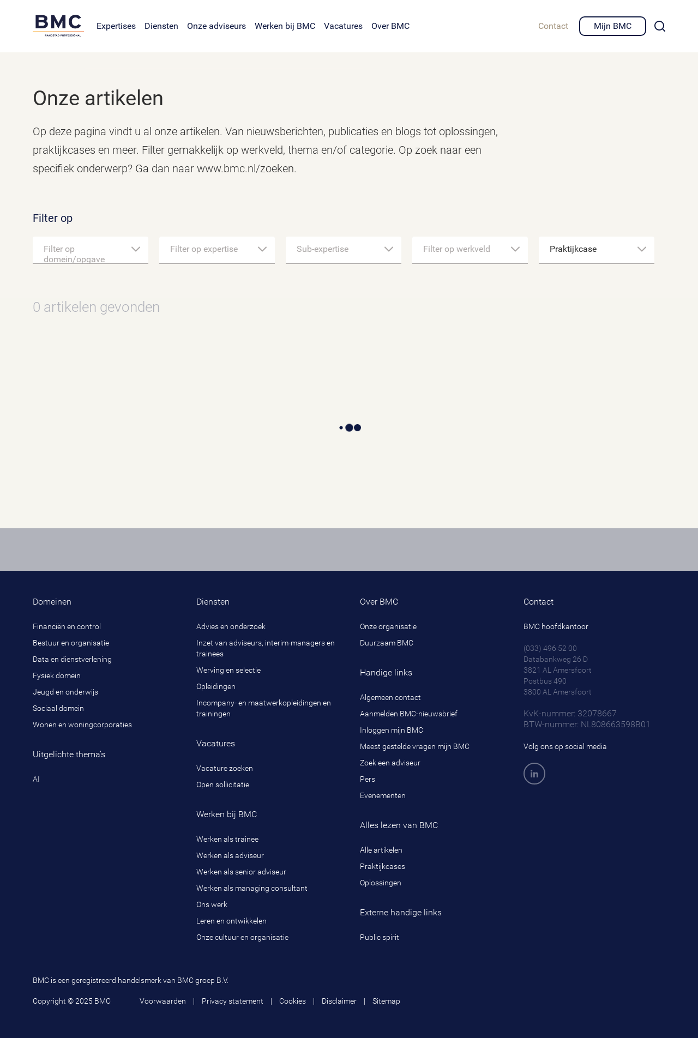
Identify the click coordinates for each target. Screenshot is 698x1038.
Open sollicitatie (222, 784)
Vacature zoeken (224, 768)
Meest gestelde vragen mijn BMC (415, 746)
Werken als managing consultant (252, 888)
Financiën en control (67, 626)
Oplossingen (380, 882)
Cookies (292, 1001)
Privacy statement (232, 1001)
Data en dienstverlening (72, 659)
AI (36, 779)
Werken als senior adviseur (241, 871)
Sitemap (386, 1001)
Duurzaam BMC (386, 642)
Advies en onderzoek (231, 626)
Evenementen (383, 795)
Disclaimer (339, 1001)
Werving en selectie (228, 670)
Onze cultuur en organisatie (242, 937)
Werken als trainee (227, 839)
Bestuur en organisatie (71, 642)
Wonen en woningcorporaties (82, 724)
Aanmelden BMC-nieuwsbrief (409, 713)
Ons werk (211, 904)
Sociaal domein (58, 708)
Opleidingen (216, 686)
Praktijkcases (382, 866)
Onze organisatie (388, 626)
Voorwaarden (163, 1001)
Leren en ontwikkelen (231, 920)
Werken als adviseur (230, 855)
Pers (367, 779)
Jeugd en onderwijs (65, 691)
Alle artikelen (381, 850)
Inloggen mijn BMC (391, 730)
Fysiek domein (57, 675)
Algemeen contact (390, 697)
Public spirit (379, 937)
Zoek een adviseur (390, 762)
